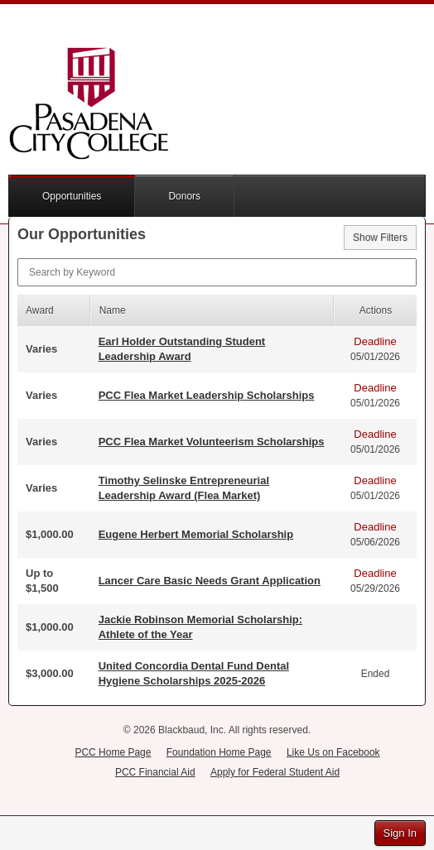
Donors (184, 196)
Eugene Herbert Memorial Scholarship (196, 534)
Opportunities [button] (71, 196)
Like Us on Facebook (333, 752)
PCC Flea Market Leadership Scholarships (207, 395)
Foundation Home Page (219, 752)
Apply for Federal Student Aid (275, 772)
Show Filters (380, 237)
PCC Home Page (113, 752)
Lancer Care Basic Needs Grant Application (210, 580)
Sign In (400, 833)
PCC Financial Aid (155, 772)
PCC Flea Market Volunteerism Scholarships (212, 441)
